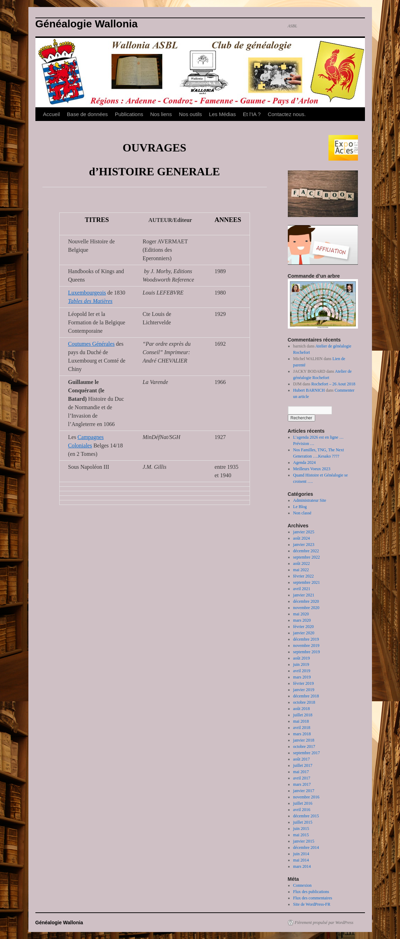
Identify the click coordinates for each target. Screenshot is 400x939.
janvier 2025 (303, 531)
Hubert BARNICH (309, 390)
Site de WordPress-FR (311, 904)
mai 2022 (301, 569)
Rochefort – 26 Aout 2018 (333, 383)
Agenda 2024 (304, 462)
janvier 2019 (303, 689)
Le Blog (300, 506)
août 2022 (301, 563)
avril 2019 (301, 670)
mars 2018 (302, 733)
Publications (129, 114)
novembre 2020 (306, 607)
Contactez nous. (287, 114)
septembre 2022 (306, 557)
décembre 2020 (306, 601)
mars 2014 (302, 866)
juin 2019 (301, 664)
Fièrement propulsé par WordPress (324, 922)
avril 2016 (301, 809)
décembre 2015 (306, 815)
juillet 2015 (302, 822)
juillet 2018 (302, 714)
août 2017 (301, 759)
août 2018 (301, 708)
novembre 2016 (306, 797)
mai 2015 (301, 834)
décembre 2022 (306, 550)
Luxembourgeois (87, 293)
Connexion (302, 885)
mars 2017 (302, 784)
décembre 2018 (306, 696)
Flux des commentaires (312, 898)
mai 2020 (301, 614)
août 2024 (301, 538)
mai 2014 (301, 860)
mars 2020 (302, 620)
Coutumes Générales (91, 344)
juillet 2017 (302, 765)
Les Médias (222, 114)
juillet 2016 (302, 803)
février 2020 (303, 626)
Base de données (87, 114)
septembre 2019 (306, 651)
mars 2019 (302, 677)
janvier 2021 (303, 595)
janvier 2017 (303, 790)
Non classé (302, 513)
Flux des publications (311, 891)
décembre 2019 (306, 639)
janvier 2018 (303, 740)
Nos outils (190, 114)
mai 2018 (301, 721)
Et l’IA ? (252, 114)
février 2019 (303, 683)
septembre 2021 (306, 582)
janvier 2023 (303, 544)
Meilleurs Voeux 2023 (311, 468)
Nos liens (161, 114)
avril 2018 (301, 727)
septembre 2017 (306, 752)
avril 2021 (301, 588)
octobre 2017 (304, 746)
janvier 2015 (303, 841)
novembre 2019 (306, 645)
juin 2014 (301, 853)
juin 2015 (301, 828)
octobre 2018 (304, 702)
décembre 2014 (306, 847)
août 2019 (301, 658)
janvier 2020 (303, 632)
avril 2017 (301, 778)
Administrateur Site (309, 500)
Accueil (51, 114)
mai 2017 (301, 771)
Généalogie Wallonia (86, 23)
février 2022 (303, 576)
